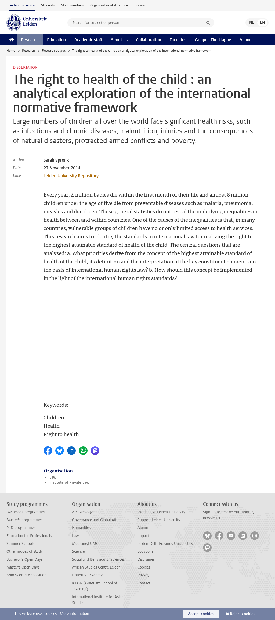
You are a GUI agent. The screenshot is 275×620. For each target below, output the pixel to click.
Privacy (143, 575)
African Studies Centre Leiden (96, 567)
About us (119, 40)
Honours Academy (87, 575)
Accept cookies (201, 613)
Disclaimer (146, 559)
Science (78, 551)
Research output (53, 50)
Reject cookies (242, 613)
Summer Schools (20, 543)
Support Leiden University (159, 520)
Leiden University (22, 5)
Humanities (81, 527)
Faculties (177, 40)
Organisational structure (109, 5)
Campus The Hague (213, 40)
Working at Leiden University (161, 512)
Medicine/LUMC (85, 543)
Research (30, 40)
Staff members (72, 5)
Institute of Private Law (69, 482)
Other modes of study (24, 551)
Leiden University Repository (71, 176)
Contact (144, 583)
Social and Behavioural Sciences (98, 559)
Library (139, 5)
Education (56, 40)
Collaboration (148, 40)
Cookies (144, 567)
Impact (143, 535)
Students (48, 5)
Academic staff (88, 40)
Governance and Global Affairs (97, 520)
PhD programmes (20, 527)
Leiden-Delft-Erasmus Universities (165, 543)
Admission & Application (26, 575)
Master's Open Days (22, 567)
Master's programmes (24, 520)
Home (10, 50)
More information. (75, 613)
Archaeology (82, 512)
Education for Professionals (29, 535)
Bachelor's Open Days (24, 559)
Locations (145, 551)
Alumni (246, 40)
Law (52, 477)
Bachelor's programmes (25, 512)
